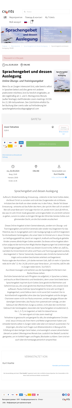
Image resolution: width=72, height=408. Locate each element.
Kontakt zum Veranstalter (60, 365)
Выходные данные (9, 399)
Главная (4, 46)
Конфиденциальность (29, 399)
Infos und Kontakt (59, 177)
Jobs (4, 402)
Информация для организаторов (19, 402)
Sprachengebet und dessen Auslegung (35, 46)
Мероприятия (15, 46)
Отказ (40, 399)
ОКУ (18, 399)
